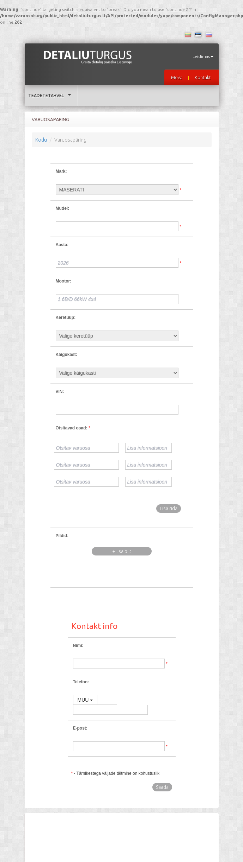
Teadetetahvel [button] (51, 95)
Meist (176, 77)
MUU (85, 700)
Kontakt (203, 77)
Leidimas (203, 56)
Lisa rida (168, 508)
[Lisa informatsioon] (148, 448)
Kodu (41, 140)
